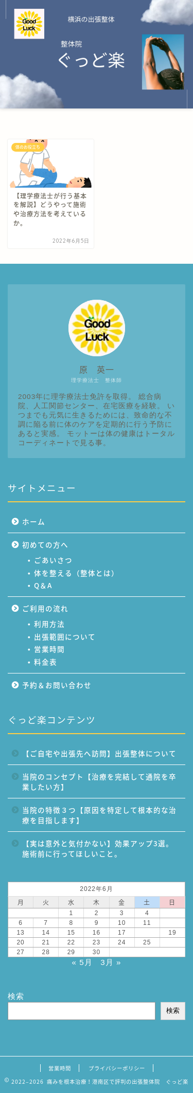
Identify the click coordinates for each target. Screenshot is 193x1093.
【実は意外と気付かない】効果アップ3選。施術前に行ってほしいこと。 (97, 848)
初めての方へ (45, 544)
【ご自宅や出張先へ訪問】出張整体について (99, 753)
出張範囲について (65, 636)
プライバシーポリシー (117, 1068)
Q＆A (43, 585)
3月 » (110, 962)
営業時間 (49, 649)
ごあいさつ (53, 560)
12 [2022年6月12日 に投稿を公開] (172, 922)
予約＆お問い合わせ (57, 685)
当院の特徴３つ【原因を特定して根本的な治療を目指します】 (99, 815)
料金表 (45, 662)
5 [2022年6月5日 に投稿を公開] (172, 913)
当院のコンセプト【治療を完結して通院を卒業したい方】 (99, 781)
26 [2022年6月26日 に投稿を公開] (172, 942)
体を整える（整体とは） (76, 573)
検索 (16, 996)
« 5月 (82, 962)
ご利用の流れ (45, 608)
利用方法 (49, 623)
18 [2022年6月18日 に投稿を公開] (147, 932)
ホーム (33, 521)
